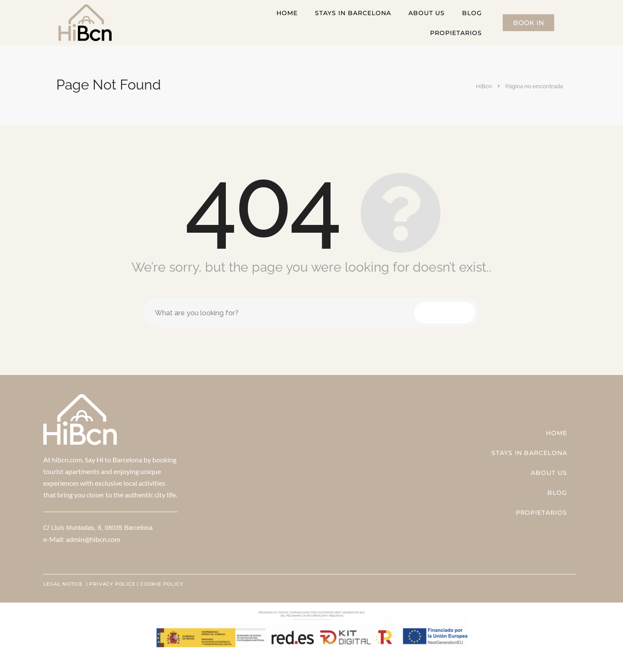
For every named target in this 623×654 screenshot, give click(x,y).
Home (287, 13)
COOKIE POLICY (161, 584)
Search (444, 312)
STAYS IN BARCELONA (353, 13)
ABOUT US (426, 13)
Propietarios (456, 33)
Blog (472, 13)
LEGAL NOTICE (63, 584)
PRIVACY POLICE (112, 584)
